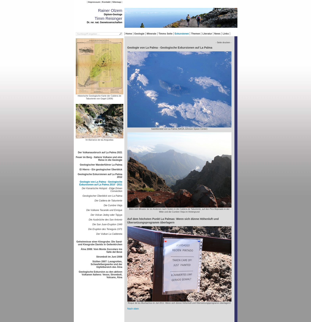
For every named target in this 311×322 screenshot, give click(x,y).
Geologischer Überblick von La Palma (102, 196)
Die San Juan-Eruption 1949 (107, 224)
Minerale (151, 33)
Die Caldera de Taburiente (108, 200)
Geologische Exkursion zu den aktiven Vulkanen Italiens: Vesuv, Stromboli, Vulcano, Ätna (100, 274)
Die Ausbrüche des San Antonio (105, 219)
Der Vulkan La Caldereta (109, 234)
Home (129, 33)
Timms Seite (165, 33)
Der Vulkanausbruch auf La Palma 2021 (100, 152)
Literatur (207, 33)
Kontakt (106, 2)
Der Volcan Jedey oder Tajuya (106, 215)
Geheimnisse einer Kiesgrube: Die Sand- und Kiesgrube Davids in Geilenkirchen (99, 243)
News (217, 33)
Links (226, 33)
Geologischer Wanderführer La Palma (101, 164)
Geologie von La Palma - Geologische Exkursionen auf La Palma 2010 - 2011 (100, 183)
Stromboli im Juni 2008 (109, 256)
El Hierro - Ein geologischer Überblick (101, 169)
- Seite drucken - (223, 42)
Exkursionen (182, 33)
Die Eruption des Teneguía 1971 (105, 229)
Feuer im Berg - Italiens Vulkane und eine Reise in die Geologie (99, 158)
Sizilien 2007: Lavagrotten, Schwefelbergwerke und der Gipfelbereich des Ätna (106, 264)
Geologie (139, 33)
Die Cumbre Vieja (113, 205)
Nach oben (133, 308)
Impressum (94, 2)
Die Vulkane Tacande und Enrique (104, 210)
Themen (195, 33)
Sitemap (116, 2)
